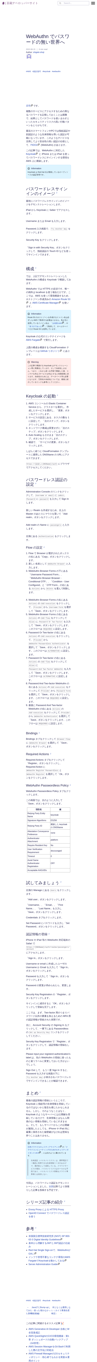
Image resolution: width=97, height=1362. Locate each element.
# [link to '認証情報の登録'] (49, 927)
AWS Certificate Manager (45, 302)
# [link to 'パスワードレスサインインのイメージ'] (56, 193)
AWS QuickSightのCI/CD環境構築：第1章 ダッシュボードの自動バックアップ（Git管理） (49, 1332)
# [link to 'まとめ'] (40, 1084)
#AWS (28, 71)
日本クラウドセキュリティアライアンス (44, 1139)
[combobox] (73, 3)
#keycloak (46, 71)
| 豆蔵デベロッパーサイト (20, 3)
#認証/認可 (37, 71)
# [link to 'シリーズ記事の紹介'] (64, 1193)
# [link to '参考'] (35, 1220)
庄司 (28, 105)
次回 (51, 1178)
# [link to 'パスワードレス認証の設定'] (35, 483)
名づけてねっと (35, 326)
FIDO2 (34, 145)
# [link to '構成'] (35, 268)
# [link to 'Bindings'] (39, 727)
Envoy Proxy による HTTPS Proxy (46, 1201)
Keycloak (31, 154)
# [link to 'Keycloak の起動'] (57, 395)
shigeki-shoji (35, 55)
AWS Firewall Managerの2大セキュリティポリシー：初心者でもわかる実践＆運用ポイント (49, 1349)
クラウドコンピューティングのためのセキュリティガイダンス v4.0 (48, 1142)
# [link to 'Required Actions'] (50, 747)
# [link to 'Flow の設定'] (44, 546)
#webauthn (56, 71)
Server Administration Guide (43, 1256)
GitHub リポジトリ (50, 350)
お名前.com (57, 323)
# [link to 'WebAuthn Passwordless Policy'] (70, 778)
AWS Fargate (33, 339)
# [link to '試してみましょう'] (60, 875)
